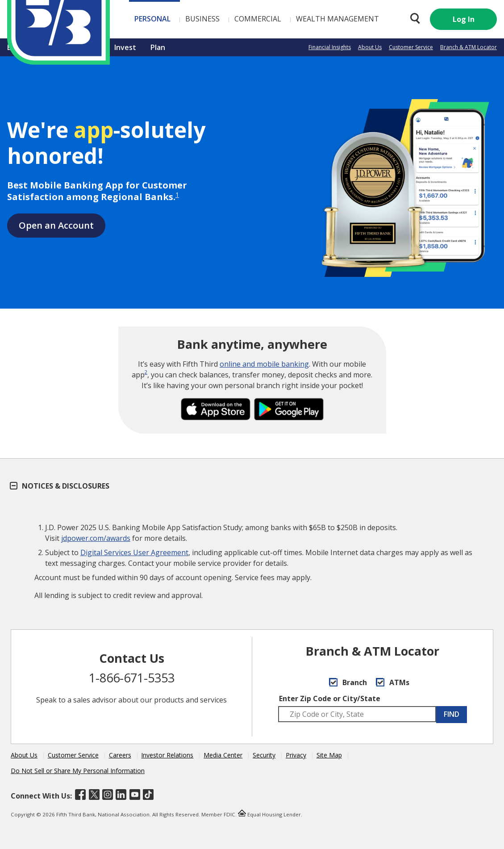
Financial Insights (329, 47)
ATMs (392, 682)
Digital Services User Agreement (134, 552)
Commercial (206, 19)
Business (151, 19)
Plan (157, 47)
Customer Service (411, 47)
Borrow (51, 47)
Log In (464, 19)
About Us (370, 47)
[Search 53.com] (413, 18)
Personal (101, 19)
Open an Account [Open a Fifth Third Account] (56, 225)
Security (264, 755)
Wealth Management (286, 19)
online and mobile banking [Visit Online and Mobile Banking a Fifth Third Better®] (264, 364)
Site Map (329, 755)
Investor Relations (167, 755)
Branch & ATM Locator (468, 47)
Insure (89, 47)
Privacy (296, 755)
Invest (125, 47)
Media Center (223, 755)
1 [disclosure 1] (177, 194)
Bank (15, 47)
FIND (451, 714)
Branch (348, 682)
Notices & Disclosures (60, 486)
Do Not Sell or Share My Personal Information (78, 770)
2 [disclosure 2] (146, 371)
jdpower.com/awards (95, 538)
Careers (120, 755)
